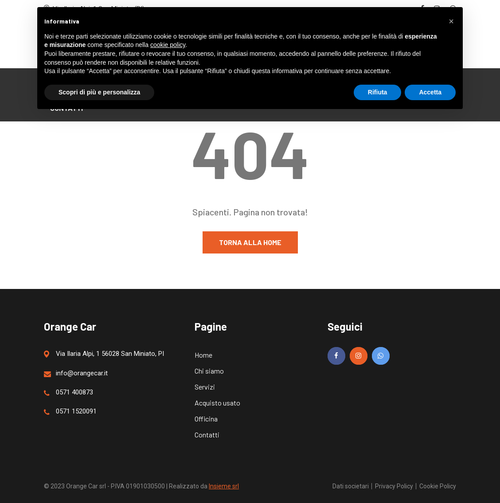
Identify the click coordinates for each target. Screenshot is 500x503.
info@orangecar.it (76, 373)
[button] (451, 21)
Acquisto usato (217, 402)
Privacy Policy (394, 486)
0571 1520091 (70, 411)
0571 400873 (68, 392)
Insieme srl (224, 486)
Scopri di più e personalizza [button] (99, 92)
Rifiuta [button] (377, 92)
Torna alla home (250, 242)
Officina (206, 418)
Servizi (205, 386)
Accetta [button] (430, 92)
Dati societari (350, 486)
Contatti (207, 434)
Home (203, 355)
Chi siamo (209, 371)
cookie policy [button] (167, 44)
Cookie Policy (437, 486)
